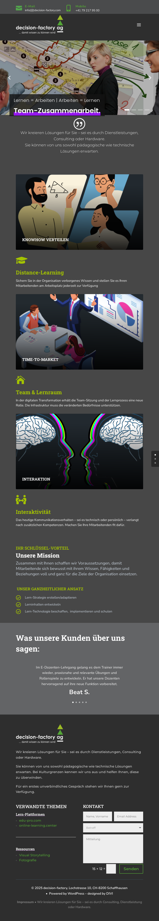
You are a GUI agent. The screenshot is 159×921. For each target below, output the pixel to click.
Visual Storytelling (34, 855)
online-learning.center (38, 825)
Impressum (25, 902)
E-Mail (30, 6)
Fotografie (27, 860)
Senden (131, 868)
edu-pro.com (30, 820)
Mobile (81, 6)
